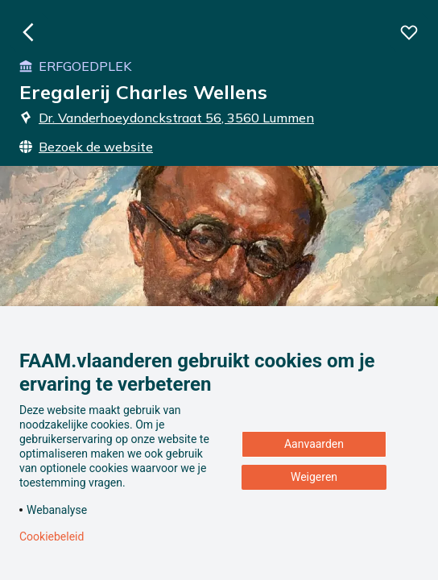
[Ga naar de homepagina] (29, 32)
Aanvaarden (314, 443)
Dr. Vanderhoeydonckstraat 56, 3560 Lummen (166, 118)
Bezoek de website (86, 147)
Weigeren (314, 476)
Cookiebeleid (51, 536)
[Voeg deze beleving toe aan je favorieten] (409, 32)
